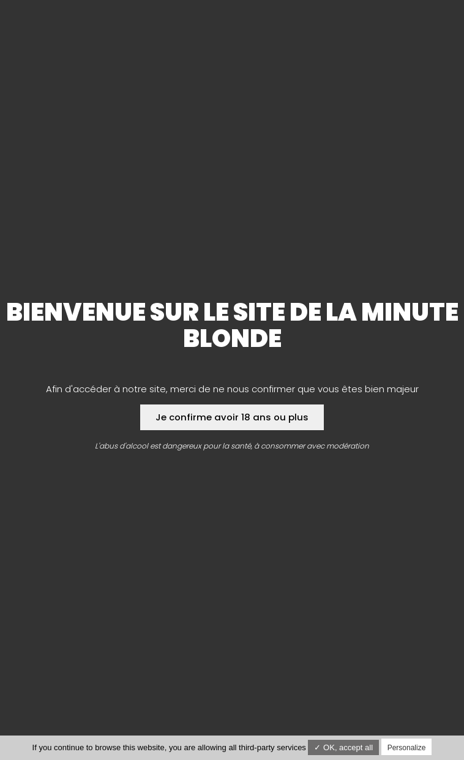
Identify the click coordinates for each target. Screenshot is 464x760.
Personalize (406, 747)
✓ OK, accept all (343, 747)
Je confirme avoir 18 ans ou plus (232, 417)
